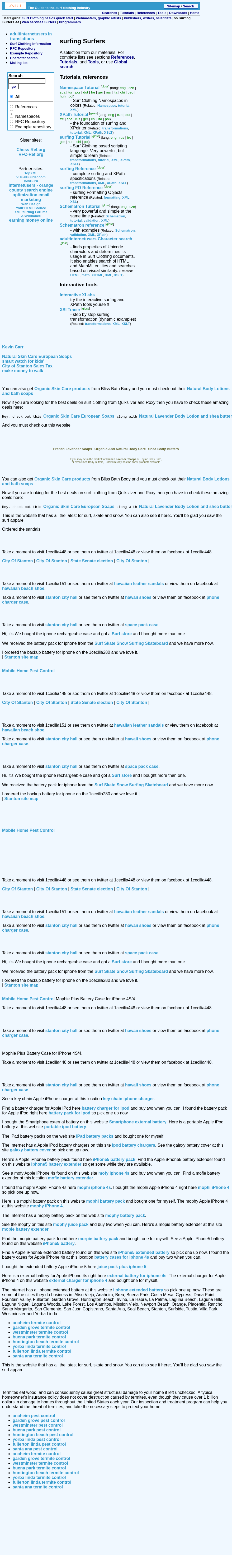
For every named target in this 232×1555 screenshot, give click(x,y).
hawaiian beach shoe (23, 588)
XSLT (108, 132)
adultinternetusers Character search (96, 239)
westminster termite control (40, 1332)
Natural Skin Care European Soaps (37, 356)
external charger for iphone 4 (78, 1280)
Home (194, 13)
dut (85, 92)
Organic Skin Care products (62, 388)
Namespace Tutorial (80, 88)
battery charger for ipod (105, 1108)
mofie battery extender (70, 1178)
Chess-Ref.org (30, 149)
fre (93, 92)
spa (62, 92)
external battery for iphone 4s (136, 1275)
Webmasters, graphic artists (98, 18)
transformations (115, 128)
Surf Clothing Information (30, 44)
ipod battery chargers (133, 1145)
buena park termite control (39, 1337)
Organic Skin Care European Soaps (78, 416)
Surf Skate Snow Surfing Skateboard (131, 643)
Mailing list (18, 63)
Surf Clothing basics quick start (47, 18)
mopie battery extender (25, 1229)
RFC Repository (23, 48)
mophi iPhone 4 (213, 1187)
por (77, 92)
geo (131, 92)
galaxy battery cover (30, 1150)
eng (123, 88)
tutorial (123, 106)
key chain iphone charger (128, 1098)
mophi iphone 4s (94, 1187)
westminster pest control (38, 1425)
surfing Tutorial (75, 137)
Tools (162, 13)
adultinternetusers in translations (31, 36)
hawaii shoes (138, 597)
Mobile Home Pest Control (28, 671)
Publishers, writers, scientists (148, 18)
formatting (112, 197)
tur (70, 92)
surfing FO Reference (81, 187)
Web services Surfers (39, 22)
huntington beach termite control (46, 1341)
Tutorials (127, 13)
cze (131, 88)
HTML (75, 275)
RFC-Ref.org (30, 154)
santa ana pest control (35, 1449)
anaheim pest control (34, 1415)
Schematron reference (82, 225)
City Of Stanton (17, 561)
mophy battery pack (125, 1215)
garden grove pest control (39, 1420)
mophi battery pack (105, 1201)
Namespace (106, 106)
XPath (97, 132)
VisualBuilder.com (31, 177)
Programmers (70, 22)
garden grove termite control (41, 1327)
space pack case (141, 625)
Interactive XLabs (77, 295)
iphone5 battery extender (56, 1164)
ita (115, 92)
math (86, 275)
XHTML (97, 275)
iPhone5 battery (59, 1243)
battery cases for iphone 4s (121, 1257)
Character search (24, 58)
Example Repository (26, 53)
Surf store (122, 634)
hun (62, 96)
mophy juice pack (70, 1224)
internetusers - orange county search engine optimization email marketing (31, 192)
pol (70, 96)
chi (122, 92)
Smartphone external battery (138, 1122)
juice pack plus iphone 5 (121, 1266)
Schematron (115, 216)
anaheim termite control (36, 1322)
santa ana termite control (38, 1356)
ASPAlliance (31, 216)
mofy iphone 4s (113, 1173)
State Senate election (91, 561)
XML (73, 110)
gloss (105, 86)
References (146, 13)
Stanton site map (21, 657)
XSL (73, 202)
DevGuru (31, 181)
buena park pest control (36, 1430)
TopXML (30, 173)
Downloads (178, 13)
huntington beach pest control (43, 1434)
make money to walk (22, 370)
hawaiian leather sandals (139, 583)
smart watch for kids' (23, 361)
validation (92, 220)
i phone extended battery (138, 1290)
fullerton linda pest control (39, 1444)
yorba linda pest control (36, 1439)
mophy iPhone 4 (46, 1206)
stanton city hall (61, 597)
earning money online (31, 220)
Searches (109, 13)
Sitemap (173, 6)
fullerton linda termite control (42, 1351)
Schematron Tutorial (80, 206)
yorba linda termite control (39, 1346)
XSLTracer (70, 309)
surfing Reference (78, 169)
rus (108, 92)
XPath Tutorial (74, 114)
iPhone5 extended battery (143, 1252)
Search (188, 6)
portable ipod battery (65, 1126)
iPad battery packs (94, 1136)
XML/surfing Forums (31, 212)
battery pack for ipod (69, 1113)
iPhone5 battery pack (114, 1159)
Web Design (31, 204)
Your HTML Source (31, 208)
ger (100, 92)
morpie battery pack (98, 1238)
